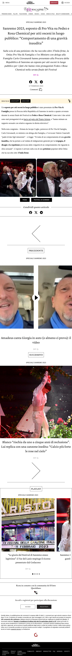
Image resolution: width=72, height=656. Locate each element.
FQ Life (15, 14)
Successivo (36, 354)
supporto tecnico (16, 629)
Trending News (7, 14)
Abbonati (54, 2)
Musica (37, 14)
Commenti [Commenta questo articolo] (36, 89)
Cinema (30, 14)
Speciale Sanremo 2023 (36, 22)
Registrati (44, 607)
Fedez (25, 200)
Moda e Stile (50, 14)
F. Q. (37, 75)
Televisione (23, 14)
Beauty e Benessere (62, 14)
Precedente (36, 250)
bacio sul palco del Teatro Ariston (37, 119)
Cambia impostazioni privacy (21, 653)
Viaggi (43, 14)
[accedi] (65, 3)
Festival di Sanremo (41, 200)
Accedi (28, 607)
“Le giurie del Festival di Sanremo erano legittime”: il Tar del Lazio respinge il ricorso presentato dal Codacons (28, 558)
